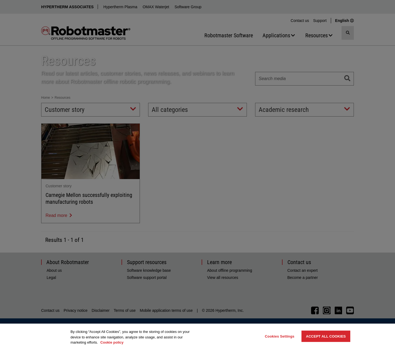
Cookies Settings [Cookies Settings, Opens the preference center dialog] (280, 336)
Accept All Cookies (326, 336)
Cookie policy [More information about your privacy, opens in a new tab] (112, 342)
